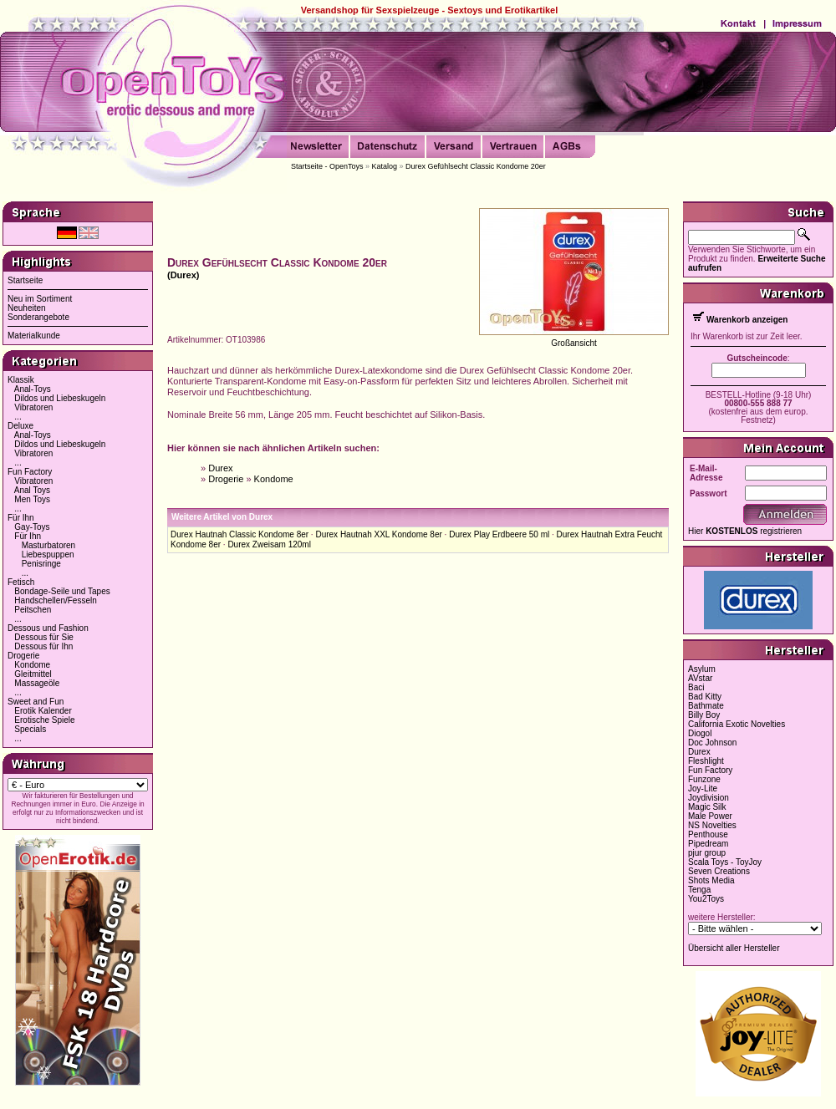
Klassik (21, 379)
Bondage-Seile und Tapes (62, 591)
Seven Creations (719, 871)
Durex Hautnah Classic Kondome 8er (239, 534)
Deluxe (20, 425)
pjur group (707, 852)
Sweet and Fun (36, 701)
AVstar (700, 678)
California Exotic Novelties (736, 724)
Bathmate (706, 705)
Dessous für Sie (44, 637)
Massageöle (36, 683)
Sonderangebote (38, 317)
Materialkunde (34, 335)
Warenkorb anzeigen (747, 319)
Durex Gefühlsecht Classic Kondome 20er (475, 166)
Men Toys (32, 499)
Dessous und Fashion (48, 628)
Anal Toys (32, 490)
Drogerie (23, 655)
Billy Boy (704, 715)
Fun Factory (30, 471)
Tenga (699, 889)
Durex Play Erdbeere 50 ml (499, 534)
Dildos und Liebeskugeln (59, 398)
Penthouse (708, 834)
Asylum (702, 669)
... (17, 416)
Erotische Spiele (44, 720)
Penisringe (41, 563)
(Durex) (183, 275)
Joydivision (708, 797)
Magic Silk (707, 806)
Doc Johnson (712, 742)
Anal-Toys (32, 389)
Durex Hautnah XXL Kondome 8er (378, 534)
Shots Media (711, 880)
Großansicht (573, 343)
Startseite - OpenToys (327, 166)
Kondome (32, 664)
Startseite (25, 280)
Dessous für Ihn (43, 646)
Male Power (710, 816)
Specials (30, 729)
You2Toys (706, 898)
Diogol (699, 733)
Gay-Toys (31, 527)
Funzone (704, 779)
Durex (220, 468)
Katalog (385, 166)
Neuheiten (27, 308)
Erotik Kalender (42, 710)
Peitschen (32, 609)
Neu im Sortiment (40, 298)
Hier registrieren (745, 531)
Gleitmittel (32, 674)
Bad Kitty (704, 696)
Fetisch (21, 582)
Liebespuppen (48, 554)
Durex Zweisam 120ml (268, 544)
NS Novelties (712, 825)
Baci (696, 687)
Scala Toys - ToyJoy (725, 862)
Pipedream (708, 843)
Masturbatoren (48, 545)
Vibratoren (33, 407)
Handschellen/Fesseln (55, 600)
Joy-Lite (702, 788)
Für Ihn (21, 517)
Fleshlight (706, 761)
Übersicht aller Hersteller (733, 948)
